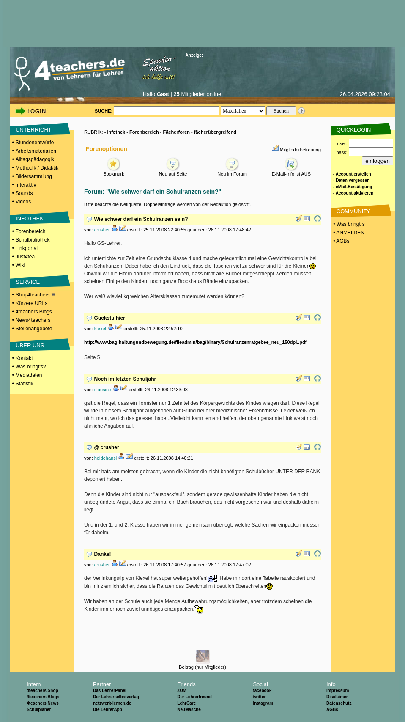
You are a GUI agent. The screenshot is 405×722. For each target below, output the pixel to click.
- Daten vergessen (351, 180)
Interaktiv (26, 185)
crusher (102, 229)
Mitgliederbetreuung (300, 149)
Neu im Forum (232, 171)
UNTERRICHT (34, 129)
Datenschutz (338, 703)
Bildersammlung (34, 176)
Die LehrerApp (107, 709)
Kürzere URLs (31, 303)
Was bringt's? (31, 367)
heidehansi (105, 458)
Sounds (24, 193)
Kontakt (24, 358)
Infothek (116, 132)
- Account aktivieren (353, 193)
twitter (259, 697)
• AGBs (341, 241)
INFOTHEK (30, 218)
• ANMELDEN (348, 233)
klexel (100, 328)
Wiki (20, 265)
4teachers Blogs (34, 312)
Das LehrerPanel (109, 690)
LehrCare (186, 703)
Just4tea (25, 257)
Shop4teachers (35, 295)
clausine (102, 389)
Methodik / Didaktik (37, 168)
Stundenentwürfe (35, 142)
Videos (23, 202)
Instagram (263, 703)
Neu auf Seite (173, 171)
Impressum (337, 690)
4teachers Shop (42, 690)
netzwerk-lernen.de (112, 703)
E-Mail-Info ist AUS (291, 171)
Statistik (24, 384)
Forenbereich (31, 231)
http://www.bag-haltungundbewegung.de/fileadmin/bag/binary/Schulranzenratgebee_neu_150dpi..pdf (195, 342)
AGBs (332, 709)
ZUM (181, 690)
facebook (262, 690)
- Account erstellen (352, 174)
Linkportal (27, 248)
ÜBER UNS (30, 345)
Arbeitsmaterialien (36, 151)
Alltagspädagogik (35, 159)
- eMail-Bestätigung (352, 186)
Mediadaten (29, 375)
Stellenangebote (34, 329)
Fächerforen (176, 132)
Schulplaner (39, 709)
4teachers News (43, 703)
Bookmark (113, 171)
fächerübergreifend (215, 132)
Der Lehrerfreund (194, 697)
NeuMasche (189, 709)
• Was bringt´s (348, 224)
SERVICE (28, 282)
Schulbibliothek (33, 240)
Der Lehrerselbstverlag (116, 697)
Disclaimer (337, 697)
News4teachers (33, 320)
